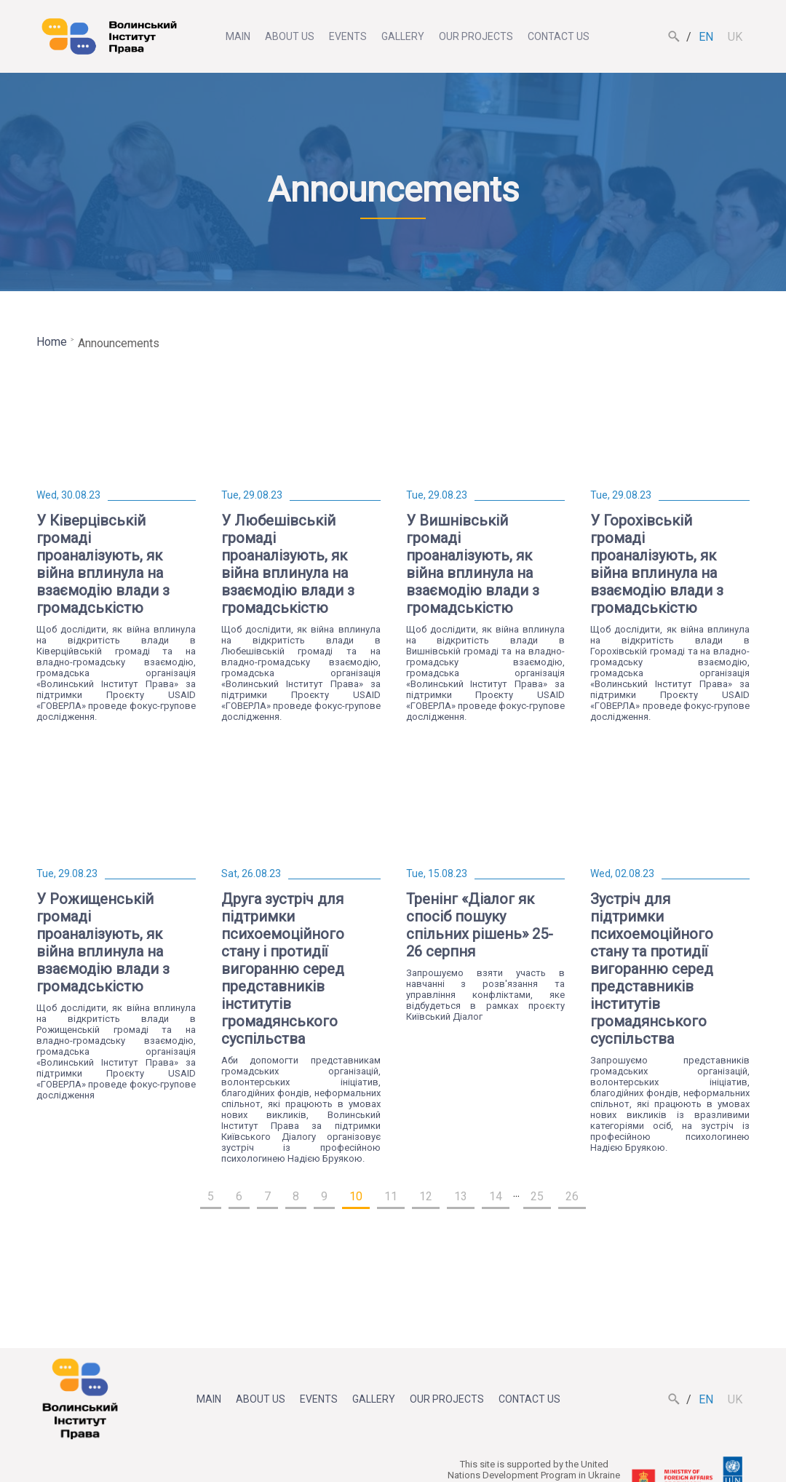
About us (289, 36)
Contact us (559, 36)
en (706, 37)
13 (460, 1196)
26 (572, 1196)
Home (51, 342)
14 (495, 1196)
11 (390, 1196)
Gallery (402, 36)
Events (348, 36)
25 (537, 1196)
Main (238, 36)
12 (425, 1196)
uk (735, 37)
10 (355, 1196)
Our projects (476, 36)
